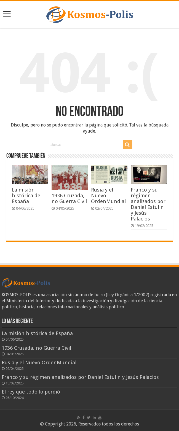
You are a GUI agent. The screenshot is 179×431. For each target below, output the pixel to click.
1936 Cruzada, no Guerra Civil (69, 198)
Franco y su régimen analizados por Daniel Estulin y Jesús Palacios (148, 204)
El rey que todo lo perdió (31, 392)
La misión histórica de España (26, 195)
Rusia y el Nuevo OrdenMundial (39, 362)
